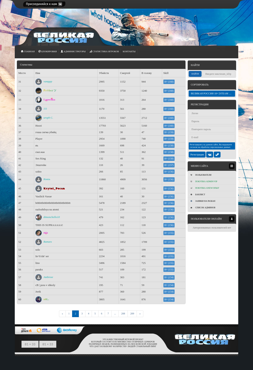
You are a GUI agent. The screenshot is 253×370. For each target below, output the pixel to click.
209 (132, 313)
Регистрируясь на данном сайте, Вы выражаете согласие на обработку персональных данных (211, 145)
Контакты (129, 51)
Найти (195, 74)
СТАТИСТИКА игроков (104, 51)
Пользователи (201, 175)
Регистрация (197, 154)
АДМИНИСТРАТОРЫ (73, 51)
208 (123, 313)
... (115, 313)
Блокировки (47, 51)
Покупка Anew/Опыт (205, 188)
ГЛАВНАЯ (28, 51)
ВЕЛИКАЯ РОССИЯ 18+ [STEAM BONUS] (213, 93)
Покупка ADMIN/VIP (204, 181)
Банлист (198, 194)
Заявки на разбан (203, 201)
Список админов (203, 207)
